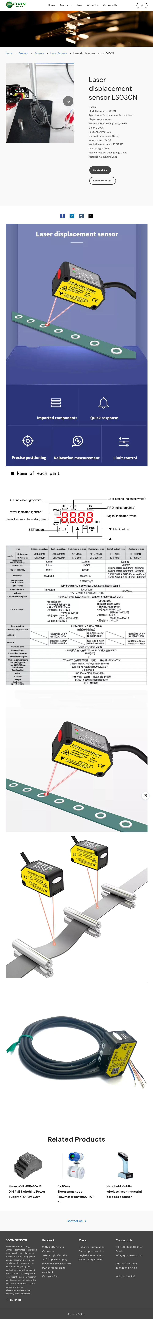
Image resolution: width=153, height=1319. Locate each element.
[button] (11, 101)
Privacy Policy (76, 1314)
